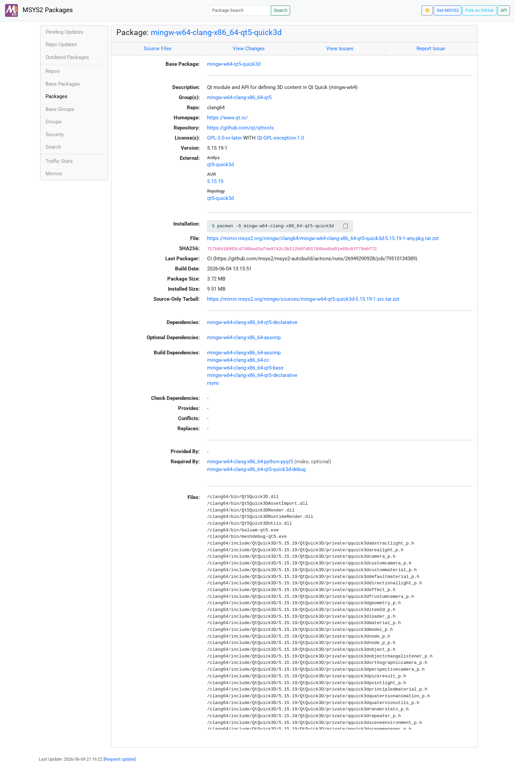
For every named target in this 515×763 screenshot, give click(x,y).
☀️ (427, 10)
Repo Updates (61, 44)
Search (280, 10)
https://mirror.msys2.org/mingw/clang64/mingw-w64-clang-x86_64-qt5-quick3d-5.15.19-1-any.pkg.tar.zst (323, 238)
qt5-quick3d (220, 165)
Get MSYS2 (448, 10)
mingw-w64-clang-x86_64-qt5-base (245, 368)
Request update (120, 759)
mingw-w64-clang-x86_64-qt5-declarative (252, 322)
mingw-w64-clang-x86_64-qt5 (239, 97)
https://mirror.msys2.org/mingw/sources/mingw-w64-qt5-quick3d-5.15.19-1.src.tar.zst (303, 299)
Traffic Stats (59, 161)
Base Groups (60, 109)
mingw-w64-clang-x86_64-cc (238, 360)
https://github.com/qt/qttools (240, 128)
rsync (213, 383)
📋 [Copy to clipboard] (345, 226)
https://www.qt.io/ (227, 118)
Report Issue (431, 49)
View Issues (339, 49)
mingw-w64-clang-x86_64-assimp (244, 337)
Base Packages (63, 84)
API (503, 10)
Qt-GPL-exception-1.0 (280, 138)
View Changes (249, 49)
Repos (53, 71)
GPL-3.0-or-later (224, 138)
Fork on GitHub (479, 10)
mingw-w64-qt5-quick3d (233, 64)
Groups (54, 122)
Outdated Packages (67, 57)
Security (55, 134)
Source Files (158, 49)
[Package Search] (240, 10)
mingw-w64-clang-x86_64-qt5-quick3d (216, 32)
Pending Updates (64, 32)
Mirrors (54, 174)
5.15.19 (215, 181)
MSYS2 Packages (39, 10)
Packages (56, 96)
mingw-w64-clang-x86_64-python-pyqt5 (250, 462)
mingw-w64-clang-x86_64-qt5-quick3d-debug (256, 469)
